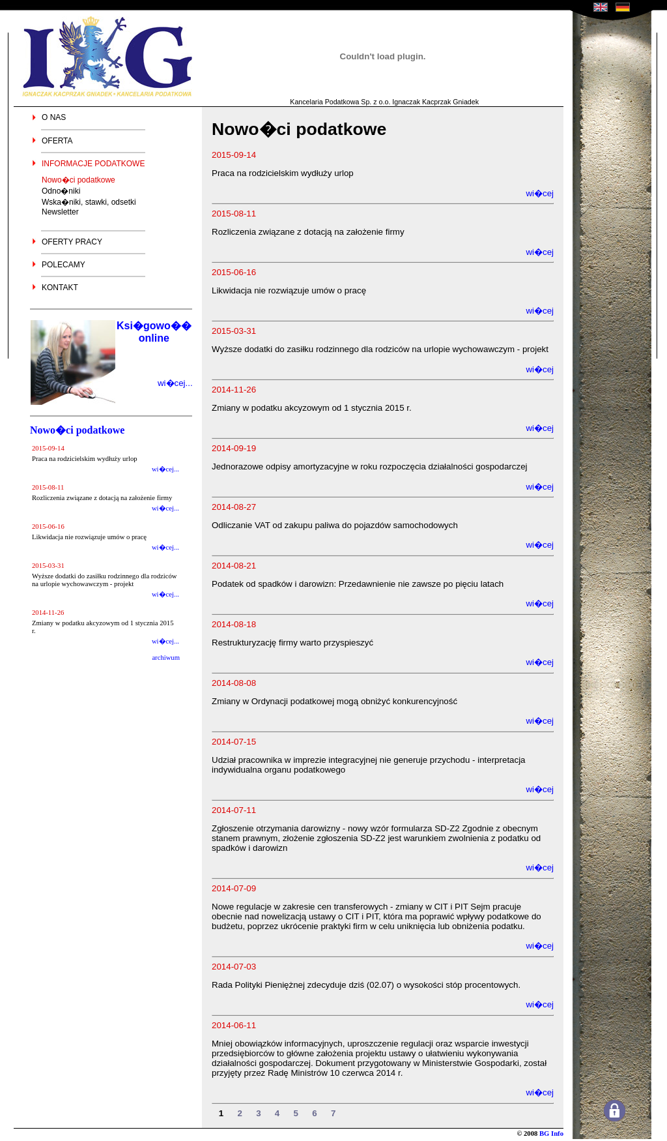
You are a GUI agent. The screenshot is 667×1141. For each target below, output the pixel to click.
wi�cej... (175, 383)
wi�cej (540, 193)
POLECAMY (63, 264)
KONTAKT (60, 287)
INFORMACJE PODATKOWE (93, 163)
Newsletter (60, 211)
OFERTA (57, 140)
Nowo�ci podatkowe (78, 180)
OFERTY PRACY (72, 241)
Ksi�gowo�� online (154, 332)
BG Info (551, 1133)
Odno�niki (61, 191)
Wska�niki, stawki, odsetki (89, 202)
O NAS (54, 117)
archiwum (166, 657)
